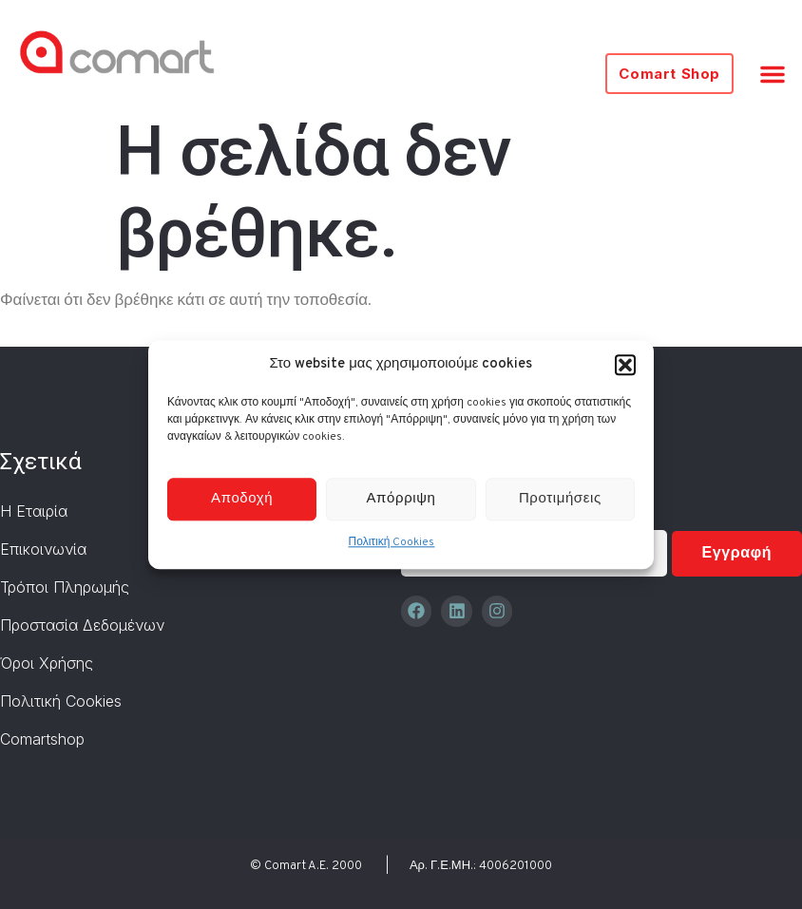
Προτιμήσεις (560, 499)
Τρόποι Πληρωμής (64, 587)
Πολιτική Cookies (392, 543)
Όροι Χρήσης (46, 662)
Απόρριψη (401, 499)
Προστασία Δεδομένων (82, 624)
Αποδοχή (242, 499)
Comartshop (42, 738)
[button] (625, 364)
